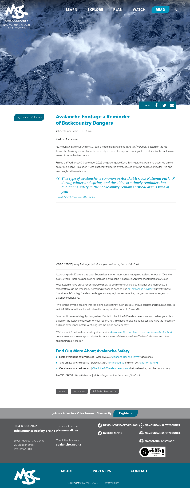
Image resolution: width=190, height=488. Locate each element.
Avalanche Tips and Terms (125, 357)
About (67, 471)
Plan (118, 9)
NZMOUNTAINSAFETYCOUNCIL (121, 425)
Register (124, 413)
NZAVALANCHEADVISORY (160, 441)
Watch (139, 9)
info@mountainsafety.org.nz (34, 430)
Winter (62, 391)
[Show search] (175, 9)
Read (162, 9)
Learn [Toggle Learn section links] (71, 9)
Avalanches (79, 391)
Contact (139, 471)
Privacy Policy (111, 483)
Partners (102, 471)
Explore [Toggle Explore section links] (95, 9)
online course (116, 362)
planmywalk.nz (67, 430)
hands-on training (148, 362)
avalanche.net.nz (68, 444)
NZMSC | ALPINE (112, 433)
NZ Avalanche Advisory (140, 289)
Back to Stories (29, 117)
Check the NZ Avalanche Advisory (111, 368)
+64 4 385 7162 (25, 426)
